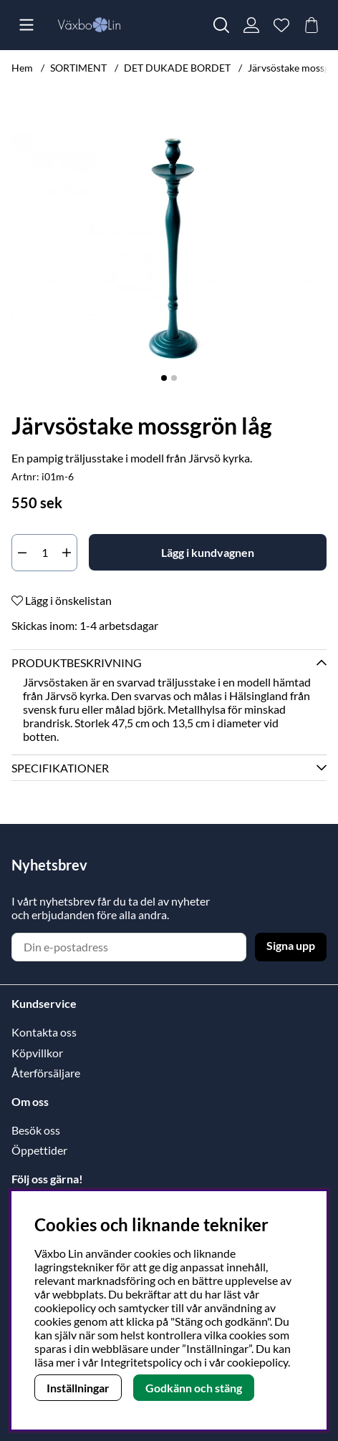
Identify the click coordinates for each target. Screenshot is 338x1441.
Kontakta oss (44, 1032)
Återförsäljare (45, 1072)
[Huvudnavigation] (26, 25)
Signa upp (290, 945)
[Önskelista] (281, 25)
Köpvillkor (37, 1052)
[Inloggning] (251, 25)
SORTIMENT (78, 68)
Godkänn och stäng (193, 1387)
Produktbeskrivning (76, 662)
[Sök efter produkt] (221, 25)
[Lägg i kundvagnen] (208, 552)
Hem (22, 68)
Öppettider (39, 1150)
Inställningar (78, 1387)
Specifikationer (60, 768)
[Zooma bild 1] (169, 248)
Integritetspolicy (141, 1362)
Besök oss (35, 1130)
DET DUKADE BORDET (177, 68)
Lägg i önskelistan (61, 600)
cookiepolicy (257, 1362)
